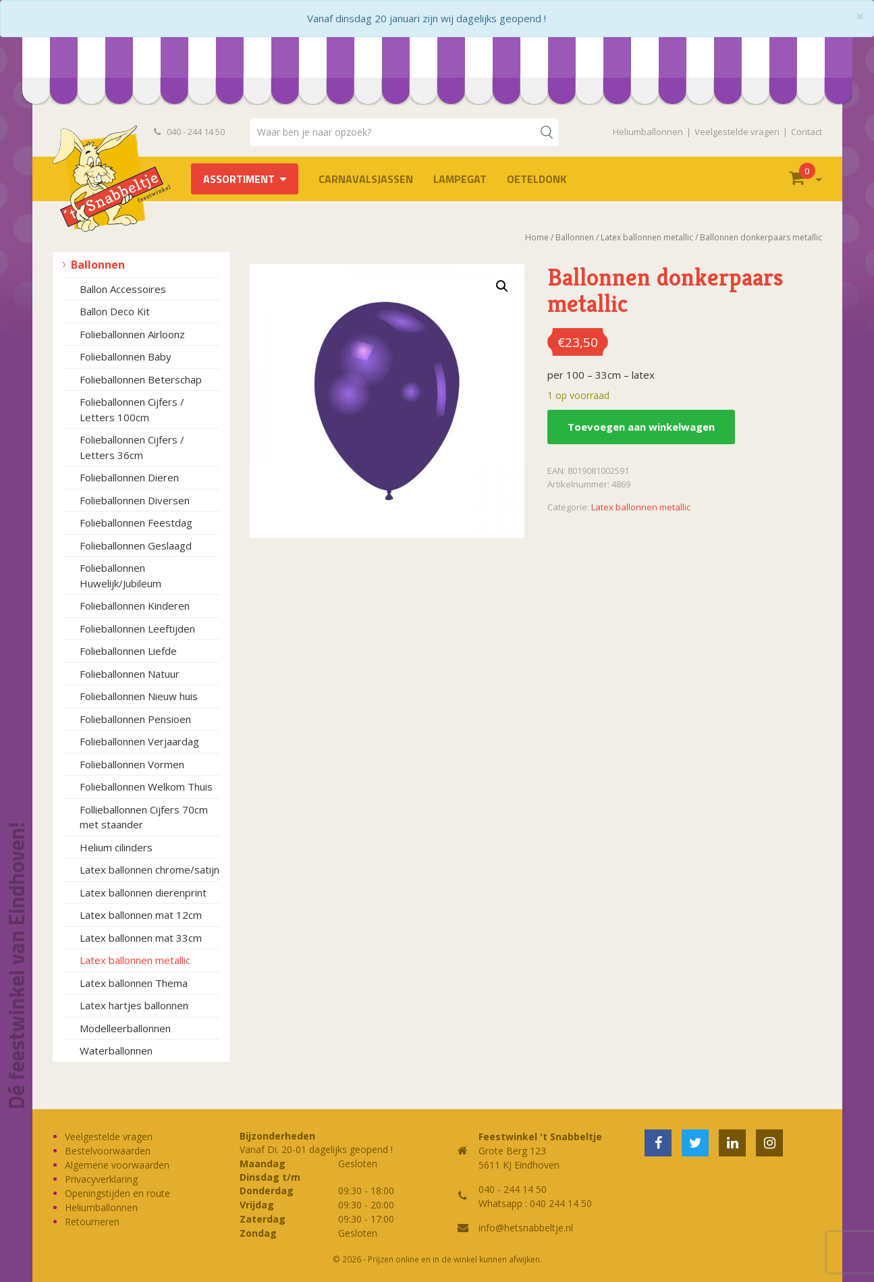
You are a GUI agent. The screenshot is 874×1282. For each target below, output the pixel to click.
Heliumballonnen (648, 132)
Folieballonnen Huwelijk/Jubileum (120, 575)
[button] (502, 286)
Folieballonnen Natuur (130, 673)
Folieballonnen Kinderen (135, 605)
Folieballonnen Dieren (129, 477)
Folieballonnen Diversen (135, 500)
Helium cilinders (116, 847)
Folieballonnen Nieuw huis (139, 696)
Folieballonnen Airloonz (132, 334)
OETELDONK (536, 179)
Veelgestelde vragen (737, 132)
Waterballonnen (116, 1050)
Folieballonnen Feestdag (136, 522)
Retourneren (92, 1221)
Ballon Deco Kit (115, 311)
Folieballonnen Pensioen (135, 719)
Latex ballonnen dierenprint (143, 892)
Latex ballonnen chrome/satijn (149, 869)
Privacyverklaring (101, 1179)
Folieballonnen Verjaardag (139, 741)
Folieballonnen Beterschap (141, 379)
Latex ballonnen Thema (134, 983)
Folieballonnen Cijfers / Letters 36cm (132, 447)
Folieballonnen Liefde (128, 651)
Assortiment (239, 179)
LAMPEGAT (460, 179)
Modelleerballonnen (125, 1028)
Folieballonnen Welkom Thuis (146, 786)
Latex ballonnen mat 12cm (141, 915)
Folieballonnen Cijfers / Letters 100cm (132, 409)
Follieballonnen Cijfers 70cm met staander (144, 817)
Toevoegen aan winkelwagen (641, 426)
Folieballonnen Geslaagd (136, 545)
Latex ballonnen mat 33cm (141, 937)
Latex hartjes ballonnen (134, 1005)
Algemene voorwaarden (117, 1164)
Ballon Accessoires (123, 289)
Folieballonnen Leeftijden (137, 628)
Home (537, 237)
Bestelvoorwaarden (108, 1150)
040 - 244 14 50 (189, 132)
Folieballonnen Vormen (132, 764)
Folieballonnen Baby (125, 356)
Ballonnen (98, 264)
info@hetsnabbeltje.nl (526, 1227)
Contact (806, 132)
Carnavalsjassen (366, 179)
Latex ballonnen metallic (135, 960)
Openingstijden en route (117, 1193)
